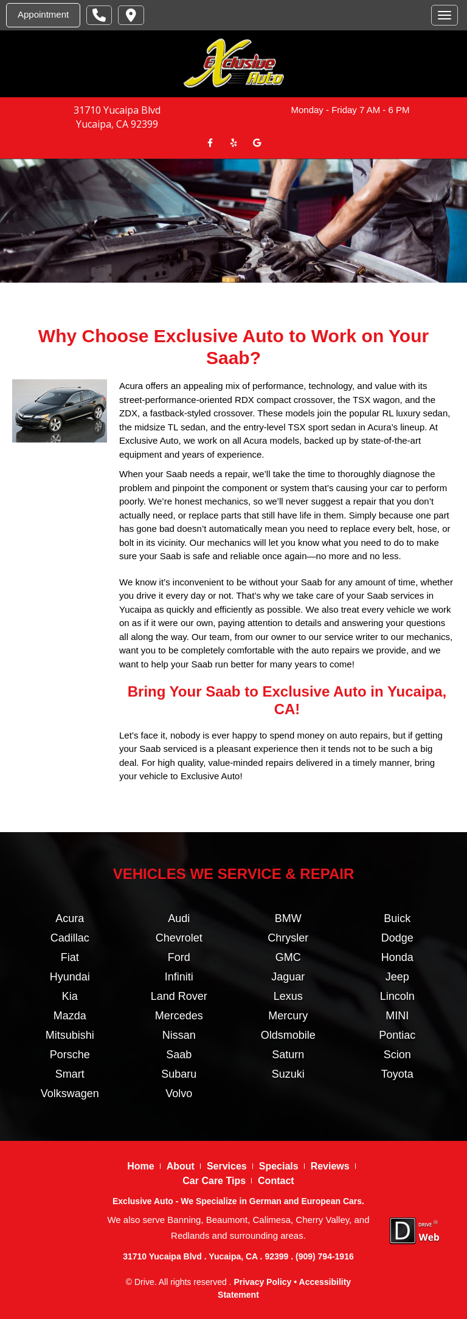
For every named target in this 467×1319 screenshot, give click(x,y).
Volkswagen (70, 1093)
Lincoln (397, 996)
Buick (397, 918)
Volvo (178, 1093)
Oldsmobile (288, 1034)
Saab (179, 1054)
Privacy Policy (262, 1281)
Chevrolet (179, 937)
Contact (276, 1180)
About (181, 1165)
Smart (70, 1073)
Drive (144, 1281)
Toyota (397, 1073)
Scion (397, 1054)
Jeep (397, 976)
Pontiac (397, 1034)
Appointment (43, 14)
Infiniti (179, 976)
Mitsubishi (70, 1034)
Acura (69, 918)
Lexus (288, 996)
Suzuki (288, 1073)
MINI (397, 1015)
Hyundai (70, 976)
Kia (70, 996)
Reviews (330, 1165)
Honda (397, 957)
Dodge (397, 937)
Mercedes (179, 1015)
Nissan (179, 1034)
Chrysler (288, 937)
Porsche (70, 1054)
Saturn (288, 1054)
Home (140, 1165)
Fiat (70, 957)
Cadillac (69, 937)
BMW (288, 918)
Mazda (70, 1015)
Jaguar (288, 976)
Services (227, 1165)
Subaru (178, 1073)
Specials (279, 1165)
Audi (179, 918)
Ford (179, 957)
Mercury (288, 1015)
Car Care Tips (214, 1180)
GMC (288, 957)
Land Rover (179, 996)
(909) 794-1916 (325, 1256)
